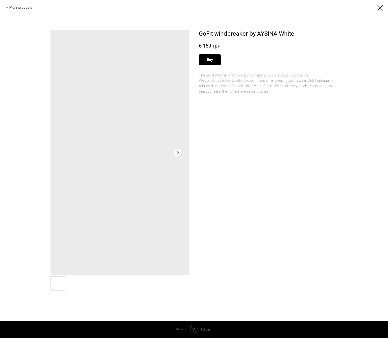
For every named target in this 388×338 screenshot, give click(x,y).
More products (20, 7)
